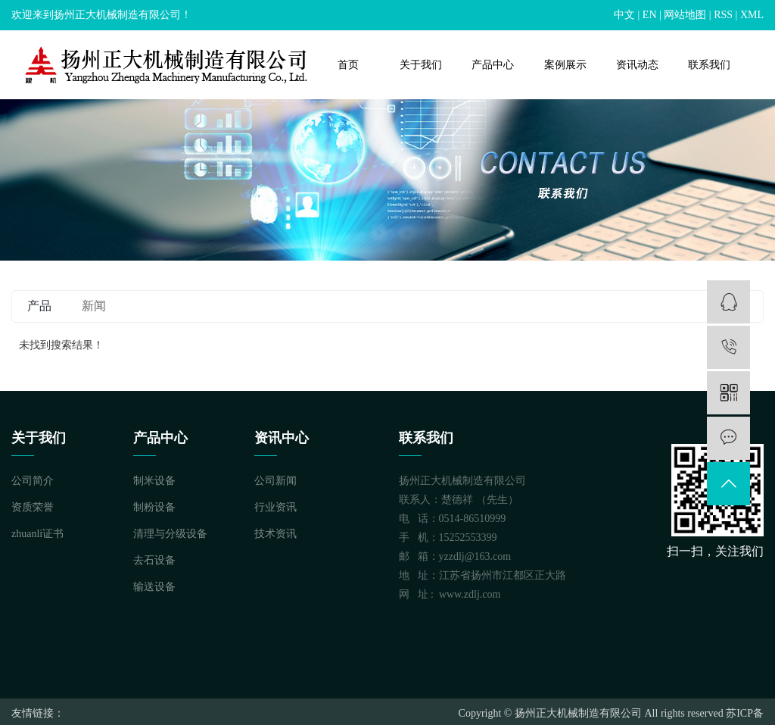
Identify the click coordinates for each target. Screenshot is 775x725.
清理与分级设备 (170, 533)
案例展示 (565, 64)
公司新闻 (275, 480)
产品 (39, 305)
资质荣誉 (32, 507)
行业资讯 (275, 507)
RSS (723, 14)
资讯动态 (637, 64)
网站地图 (685, 14)
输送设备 (154, 586)
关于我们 (421, 64)
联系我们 (709, 64)
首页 (348, 64)
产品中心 (493, 64)
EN (650, 14)
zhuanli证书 (37, 533)
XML (752, 14)
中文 (624, 14)
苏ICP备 (745, 713)
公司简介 (32, 480)
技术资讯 (275, 533)
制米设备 (154, 480)
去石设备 (154, 560)
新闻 (94, 305)
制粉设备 (154, 507)
